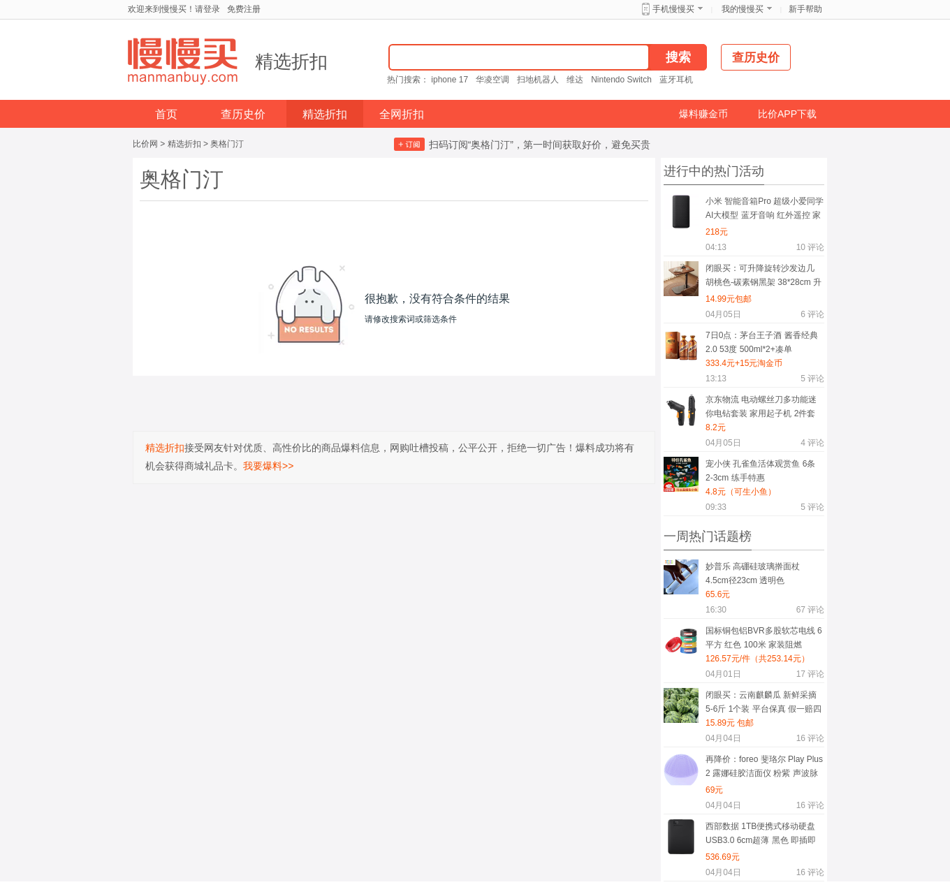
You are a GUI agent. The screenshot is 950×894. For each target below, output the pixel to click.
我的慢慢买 (742, 9)
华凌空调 (492, 80)
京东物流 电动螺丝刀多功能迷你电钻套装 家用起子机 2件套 (761, 406)
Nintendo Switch (621, 80)
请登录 (207, 9)
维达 (575, 80)
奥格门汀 (227, 144)
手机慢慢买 (673, 9)
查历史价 (243, 114)
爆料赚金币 (703, 113)
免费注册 (244, 9)
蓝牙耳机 (676, 80)
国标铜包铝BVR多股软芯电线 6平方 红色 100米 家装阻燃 (764, 638)
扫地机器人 (538, 80)
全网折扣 (401, 114)
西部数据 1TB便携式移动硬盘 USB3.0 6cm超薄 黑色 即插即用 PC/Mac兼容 (761, 835)
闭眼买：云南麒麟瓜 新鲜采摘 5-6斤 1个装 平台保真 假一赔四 (763, 702)
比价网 (145, 144)
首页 (166, 114)
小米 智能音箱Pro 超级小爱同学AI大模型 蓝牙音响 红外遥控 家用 (765, 210)
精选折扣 (291, 61)
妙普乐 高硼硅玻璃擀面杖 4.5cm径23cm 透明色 (753, 573)
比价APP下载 (787, 113)
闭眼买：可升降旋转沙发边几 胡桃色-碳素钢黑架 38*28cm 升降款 (763, 277)
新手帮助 (805, 9)
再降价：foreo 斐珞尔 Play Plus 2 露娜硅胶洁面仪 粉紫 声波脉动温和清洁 (764, 768)
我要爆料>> (268, 465)
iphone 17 (449, 80)
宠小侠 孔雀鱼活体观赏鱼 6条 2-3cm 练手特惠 (760, 471)
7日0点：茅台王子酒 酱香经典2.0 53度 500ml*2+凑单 (762, 342)
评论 (810, 247)
